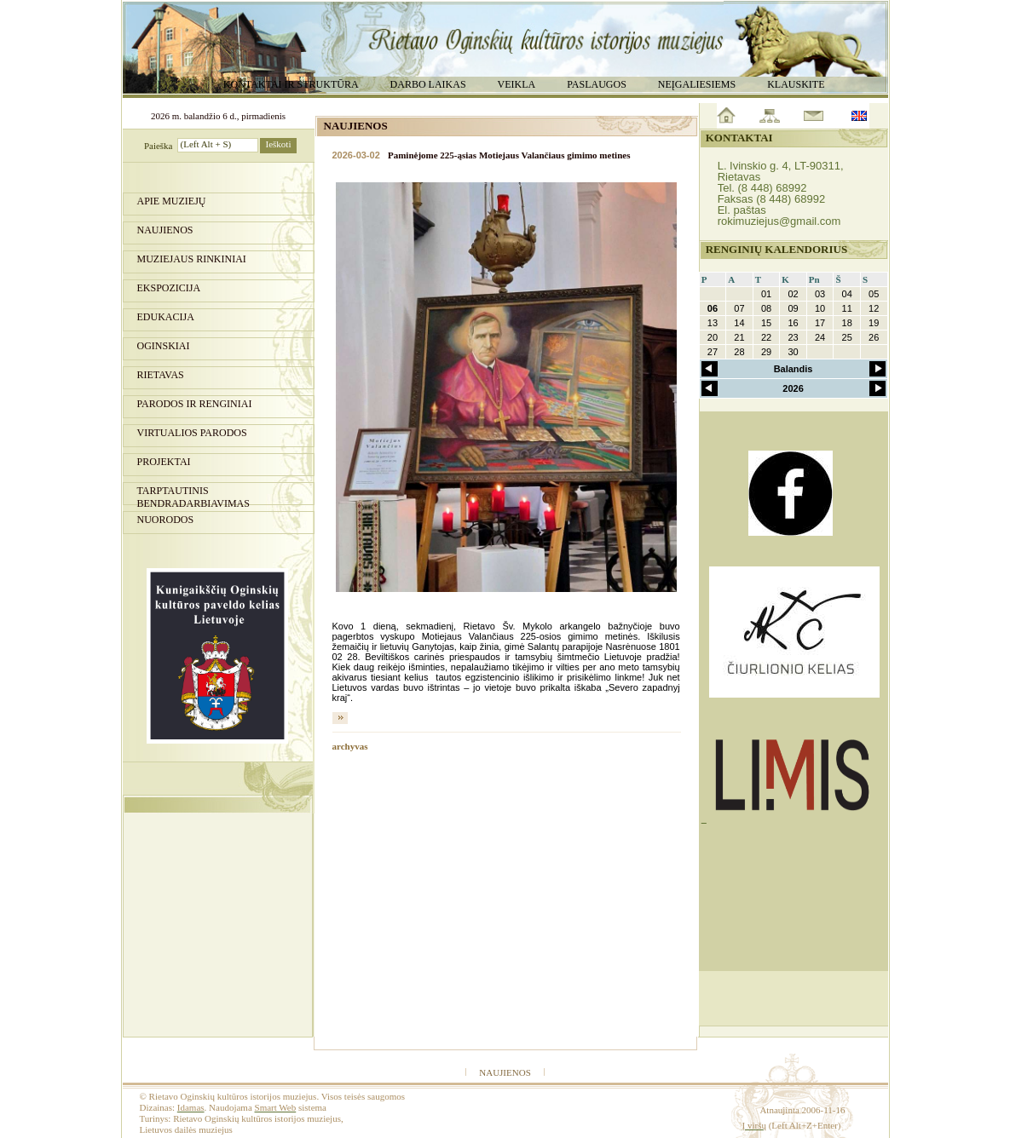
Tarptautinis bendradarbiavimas (193, 495)
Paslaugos (596, 84)
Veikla (517, 84)
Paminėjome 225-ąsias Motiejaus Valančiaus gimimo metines (509, 155)
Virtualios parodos (192, 433)
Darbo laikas (428, 84)
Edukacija (165, 317)
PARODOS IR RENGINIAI (194, 404)
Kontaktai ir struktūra (291, 84)
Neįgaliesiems (697, 84)
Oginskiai (163, 346)
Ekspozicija (169, 288)
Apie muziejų (171, 201)
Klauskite (795, 84)
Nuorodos (165, 520)
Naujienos (165, 230)
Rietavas (160, 375)
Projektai (164, 462)
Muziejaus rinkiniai (191, 259)
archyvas (350, 746)
